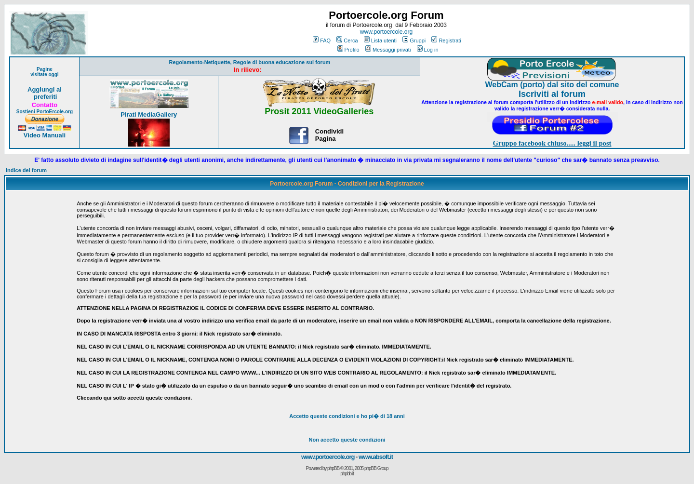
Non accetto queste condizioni (347, 440)
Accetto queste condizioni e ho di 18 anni (347, 416)
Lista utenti (380, 40)
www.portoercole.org (386, 31)
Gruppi (414, 40)
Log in (428, 50)
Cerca (347, 40)
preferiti (44, 96)
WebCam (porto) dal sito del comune (552, 85)
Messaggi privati (388, 50)
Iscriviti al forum (552, 94)
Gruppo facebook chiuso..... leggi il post (552, 143)
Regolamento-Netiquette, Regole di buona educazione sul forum (249, 62)
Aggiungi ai (44, 89)
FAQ (322, 40)
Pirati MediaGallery (148, 114)
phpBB (333, 468)
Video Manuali (45, 135)
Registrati (446, 40)
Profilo (348, 50)
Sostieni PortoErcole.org (44, 111)
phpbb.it (347, 473)
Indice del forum (26, 170)
